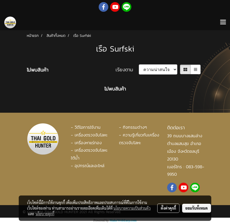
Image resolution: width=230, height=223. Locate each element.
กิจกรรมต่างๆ (135, 127)
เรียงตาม (127, 69)
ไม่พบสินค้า (37, 69)
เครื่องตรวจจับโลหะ (91, 135)
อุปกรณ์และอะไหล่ (89, 165)
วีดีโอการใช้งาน (88, 127)
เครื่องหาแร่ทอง (88, 142)
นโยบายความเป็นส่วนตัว (132, 208)
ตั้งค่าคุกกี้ (168, 208)
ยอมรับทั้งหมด (196, 208)
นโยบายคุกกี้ (45, 213)
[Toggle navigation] (223, 22)
